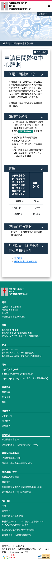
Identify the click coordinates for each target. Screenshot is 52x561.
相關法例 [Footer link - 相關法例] (6, 420)
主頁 (6, 43)
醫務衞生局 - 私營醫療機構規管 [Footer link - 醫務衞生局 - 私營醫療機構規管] (16, 535)
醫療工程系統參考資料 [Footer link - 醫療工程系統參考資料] (12, 516)
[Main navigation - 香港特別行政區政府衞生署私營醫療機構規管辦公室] (4, 6)
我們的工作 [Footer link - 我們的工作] (7, 415)
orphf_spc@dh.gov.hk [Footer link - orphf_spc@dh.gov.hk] (13, 378)
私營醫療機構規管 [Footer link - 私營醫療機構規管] (10, 439)
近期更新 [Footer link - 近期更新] (6, 391)
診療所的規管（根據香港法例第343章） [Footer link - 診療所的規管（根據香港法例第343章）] (20, 444)
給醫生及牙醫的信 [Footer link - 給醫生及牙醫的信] (10, 476)
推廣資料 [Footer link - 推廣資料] (6, 481)
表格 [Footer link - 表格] (4, 505)
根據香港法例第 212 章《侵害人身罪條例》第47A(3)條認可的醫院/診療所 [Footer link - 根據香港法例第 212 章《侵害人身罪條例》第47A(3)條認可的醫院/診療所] (23, 523)
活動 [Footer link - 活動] (4, 402)
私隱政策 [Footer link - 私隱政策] (20, 546)
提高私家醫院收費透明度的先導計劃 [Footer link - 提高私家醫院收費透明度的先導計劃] (18, 529)
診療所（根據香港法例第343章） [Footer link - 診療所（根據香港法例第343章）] (17, 463)
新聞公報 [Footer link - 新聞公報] (6, 396)
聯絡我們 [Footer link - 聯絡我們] (6, 426)
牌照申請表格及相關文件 (25, 261)
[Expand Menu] (49, 6)
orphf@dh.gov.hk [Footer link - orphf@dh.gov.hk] (11, 369)
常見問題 (18, 258)
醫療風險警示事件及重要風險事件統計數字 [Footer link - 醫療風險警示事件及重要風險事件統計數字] (22, 487)
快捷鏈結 (42, 14)
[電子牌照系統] (25, 131)
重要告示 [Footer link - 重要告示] (6, 546)
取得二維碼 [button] (40, 52)
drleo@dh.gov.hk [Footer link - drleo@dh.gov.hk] (10, 373)
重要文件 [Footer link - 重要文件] (6, 511)
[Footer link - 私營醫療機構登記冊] (26, 458)
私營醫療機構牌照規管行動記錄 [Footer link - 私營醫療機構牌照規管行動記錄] (16, 492)
